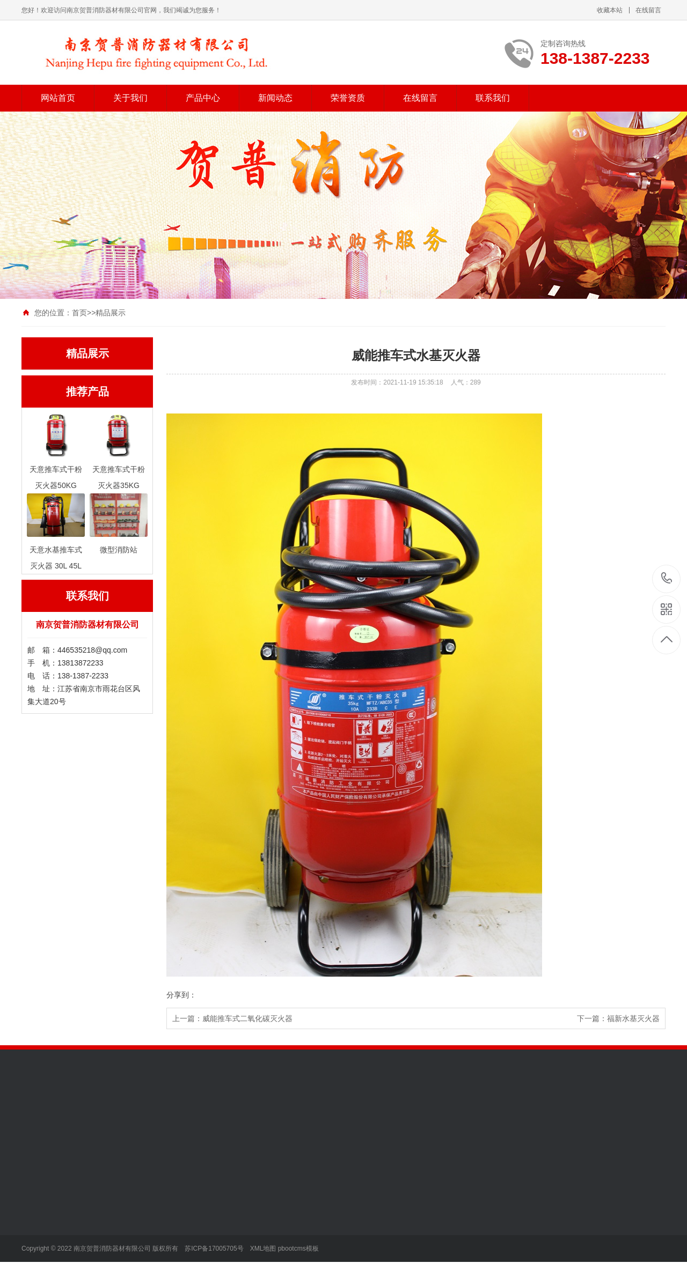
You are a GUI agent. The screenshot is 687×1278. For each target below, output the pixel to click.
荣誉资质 (348, 97)
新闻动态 (275, 97)
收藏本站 (610, 10)
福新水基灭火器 (633, 1018)
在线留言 (648, 10)
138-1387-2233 (667, 579)
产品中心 (203, 97)
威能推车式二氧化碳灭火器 (247, 1018)
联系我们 (493, 97)
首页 (79, 312)
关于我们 (130, 97)
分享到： (181, 995)
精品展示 (111, 312)
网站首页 (58, 97)
